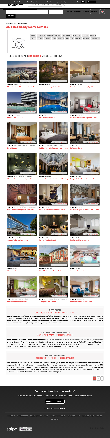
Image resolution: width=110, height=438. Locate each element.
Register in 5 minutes (54, 401)
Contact (11, 416)
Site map (55, 419)
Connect (94, 11)
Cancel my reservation (55, 409)
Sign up (86, 11)
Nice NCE (61, 38)
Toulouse (85, 35)
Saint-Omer (41, 35)
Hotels (8, 23)
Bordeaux (86, 38)
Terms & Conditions (39, 416)
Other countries (74, 11)
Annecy (40, 38)
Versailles (50, 35)
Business (13, 23)
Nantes (33, 35)
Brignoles (47, 38)
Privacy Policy (73, 416)
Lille (72, 38)
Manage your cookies (92, 416)
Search (11, 16)
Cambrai (93, 35)
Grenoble (78, 38)
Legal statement (57, 416)
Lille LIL (33, 38)
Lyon (54, 38)
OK (83, 2)
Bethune (57, 35)
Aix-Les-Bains (66, 35)
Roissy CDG (76, 35)
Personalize (91, 2)
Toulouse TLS (95, 38)
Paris (67, 38)
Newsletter (22, 416)
